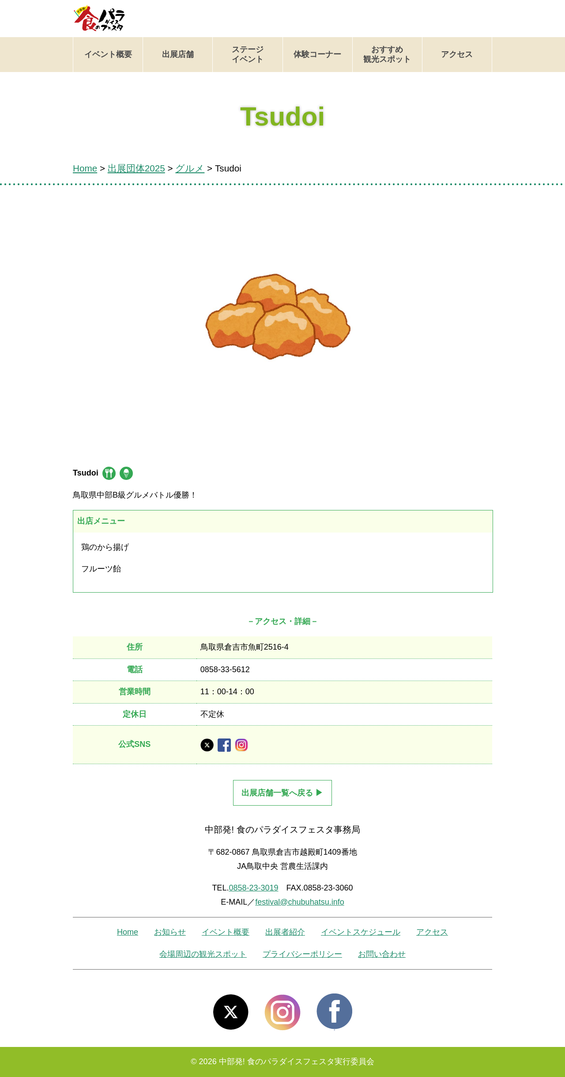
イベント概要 (108, 54)
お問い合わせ (382, 954)
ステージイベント (248, 54)
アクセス (457, 54)
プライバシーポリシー (302, 954)
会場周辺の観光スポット (203, 954)
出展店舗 (178, 54)
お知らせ (170, 932)
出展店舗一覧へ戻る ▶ (282, 792)
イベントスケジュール (360, 932)
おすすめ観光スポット (387, 54)
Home (127, 932)
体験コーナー (317, 54)
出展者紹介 (285, 932)
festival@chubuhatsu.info (299, 902)
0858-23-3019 (253, 887)
